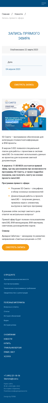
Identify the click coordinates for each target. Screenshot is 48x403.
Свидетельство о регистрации (16, 293)
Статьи (6, 311)
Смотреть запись (24, 85)
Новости (19, 14)
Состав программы (11, 284)
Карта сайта (8, 384)
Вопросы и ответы (11, 307)
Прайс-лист (9, 352)
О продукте (9, 275)
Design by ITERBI (10, 396)
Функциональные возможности (16, 279)
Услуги (7, 356)
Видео (6, 320)
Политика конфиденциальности (15, 391)
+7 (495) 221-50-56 (12, 375)
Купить (7, 343)
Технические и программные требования (20, 288)
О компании (9, 335)
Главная (5, 14)
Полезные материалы (14, 302)
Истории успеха (10, 325)
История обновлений (12, 316)
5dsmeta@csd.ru (11, 379)
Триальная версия (13, 348)
